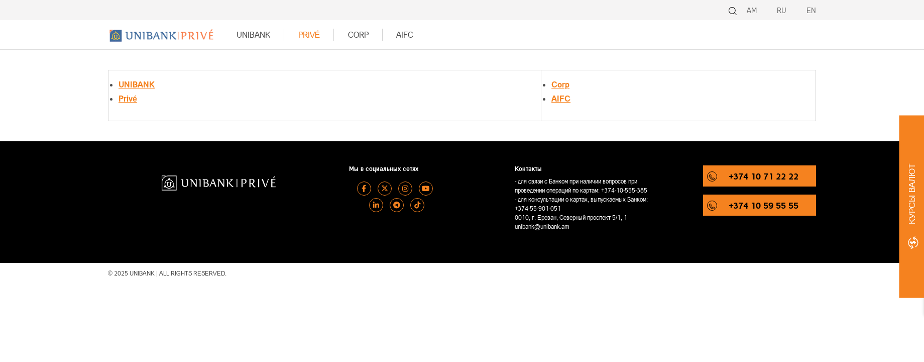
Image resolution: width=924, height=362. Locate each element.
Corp (358, 34)
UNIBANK (253, 34)
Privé (309, 34)
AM (752, 10)
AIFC (404, 34)
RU (781, 10)
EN (811, 10)
